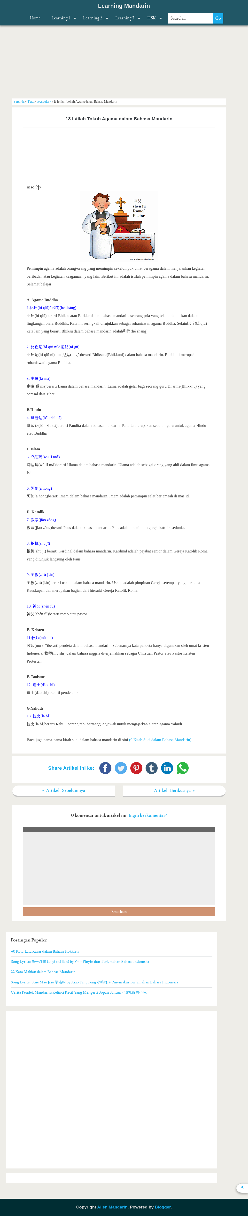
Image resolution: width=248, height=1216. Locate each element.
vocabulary (44, 102)
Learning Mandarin (124, 6)
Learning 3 (124, 18)
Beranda (19, 102)
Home (35, 18)
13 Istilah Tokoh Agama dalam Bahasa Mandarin (119, 118)
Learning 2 (92, 18)
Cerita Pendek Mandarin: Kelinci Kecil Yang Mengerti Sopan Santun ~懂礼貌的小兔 (79, 992)
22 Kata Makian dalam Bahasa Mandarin (43, 971)
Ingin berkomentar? (147, 815)
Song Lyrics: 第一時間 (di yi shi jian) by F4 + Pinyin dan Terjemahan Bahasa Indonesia (80, 961)
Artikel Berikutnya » (174, 790)
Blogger (162, 1207)
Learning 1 (61, 18)
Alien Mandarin (112, 1207)
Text (30, 102)
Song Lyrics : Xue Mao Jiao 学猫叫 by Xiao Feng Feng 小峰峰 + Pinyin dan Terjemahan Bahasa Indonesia (94, 982)
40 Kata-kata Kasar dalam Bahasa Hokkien (45, 951)
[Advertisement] (119, 62)
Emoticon (119, 911)
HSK (151, 18)
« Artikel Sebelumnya (63, 790)
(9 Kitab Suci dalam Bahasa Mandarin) (160, 740)
